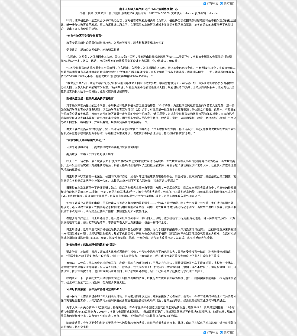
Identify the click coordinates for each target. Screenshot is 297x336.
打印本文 (210, 3)
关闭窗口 (229, 3)
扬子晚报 (114, 13)
